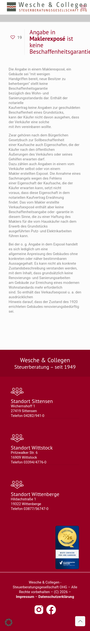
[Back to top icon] (80, 621)
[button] (8, 622)
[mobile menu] (83, 7)
